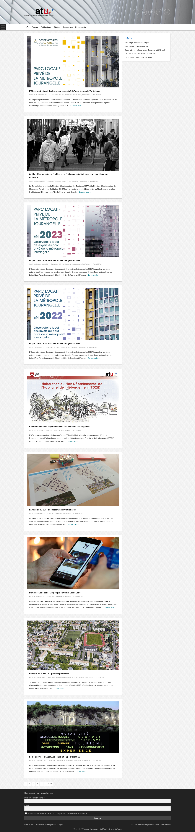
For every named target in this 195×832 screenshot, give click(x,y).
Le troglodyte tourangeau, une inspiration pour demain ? (54, 757)
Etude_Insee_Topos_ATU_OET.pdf (138, 57)
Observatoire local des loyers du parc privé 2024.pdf (145, 50)
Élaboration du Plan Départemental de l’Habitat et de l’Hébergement (59, 427)
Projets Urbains (79, 677)
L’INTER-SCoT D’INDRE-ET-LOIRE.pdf (140, 54)
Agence (35, 27)
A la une (61, 95)
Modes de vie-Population (73, 95)
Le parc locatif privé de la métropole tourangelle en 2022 (54, 343)
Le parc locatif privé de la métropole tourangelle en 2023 (54, 260)
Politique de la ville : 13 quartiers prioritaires (49, 674)
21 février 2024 (40, 677)
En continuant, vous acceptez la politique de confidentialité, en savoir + (57, 813)
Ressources (68, 27)
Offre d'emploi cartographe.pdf (136, 46)
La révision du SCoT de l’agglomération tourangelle (52, 510)
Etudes (57, 27)
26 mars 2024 (39, 513)
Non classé (77, 760)
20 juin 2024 (39, 347)
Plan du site (29, 825)
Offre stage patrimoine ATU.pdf (137, 43)
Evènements (80, 27)
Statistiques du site (42, 825)
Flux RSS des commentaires (159, 825)
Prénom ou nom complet (34, 798)
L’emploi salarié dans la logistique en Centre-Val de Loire (55, 593)
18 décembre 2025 (41, 95)
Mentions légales (57, 825)
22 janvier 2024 (40, 760)
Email (26, 805)
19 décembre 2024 (41, 264)
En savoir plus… (76, 106)
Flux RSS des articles (138, 825)
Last (50, 784)
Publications (46, 27)
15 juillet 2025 (40, 181)
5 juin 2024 (39, 430)
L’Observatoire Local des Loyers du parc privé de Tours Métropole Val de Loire (64, 91)
